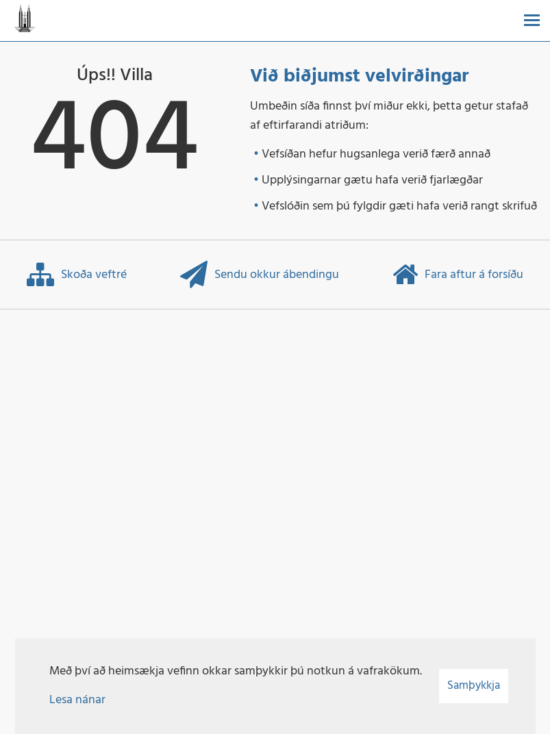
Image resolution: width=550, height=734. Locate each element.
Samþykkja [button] (473, 685)
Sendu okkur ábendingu (259, 274)
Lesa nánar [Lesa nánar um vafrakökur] (77, 700)
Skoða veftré (77, 274)
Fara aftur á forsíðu (457, 274)
